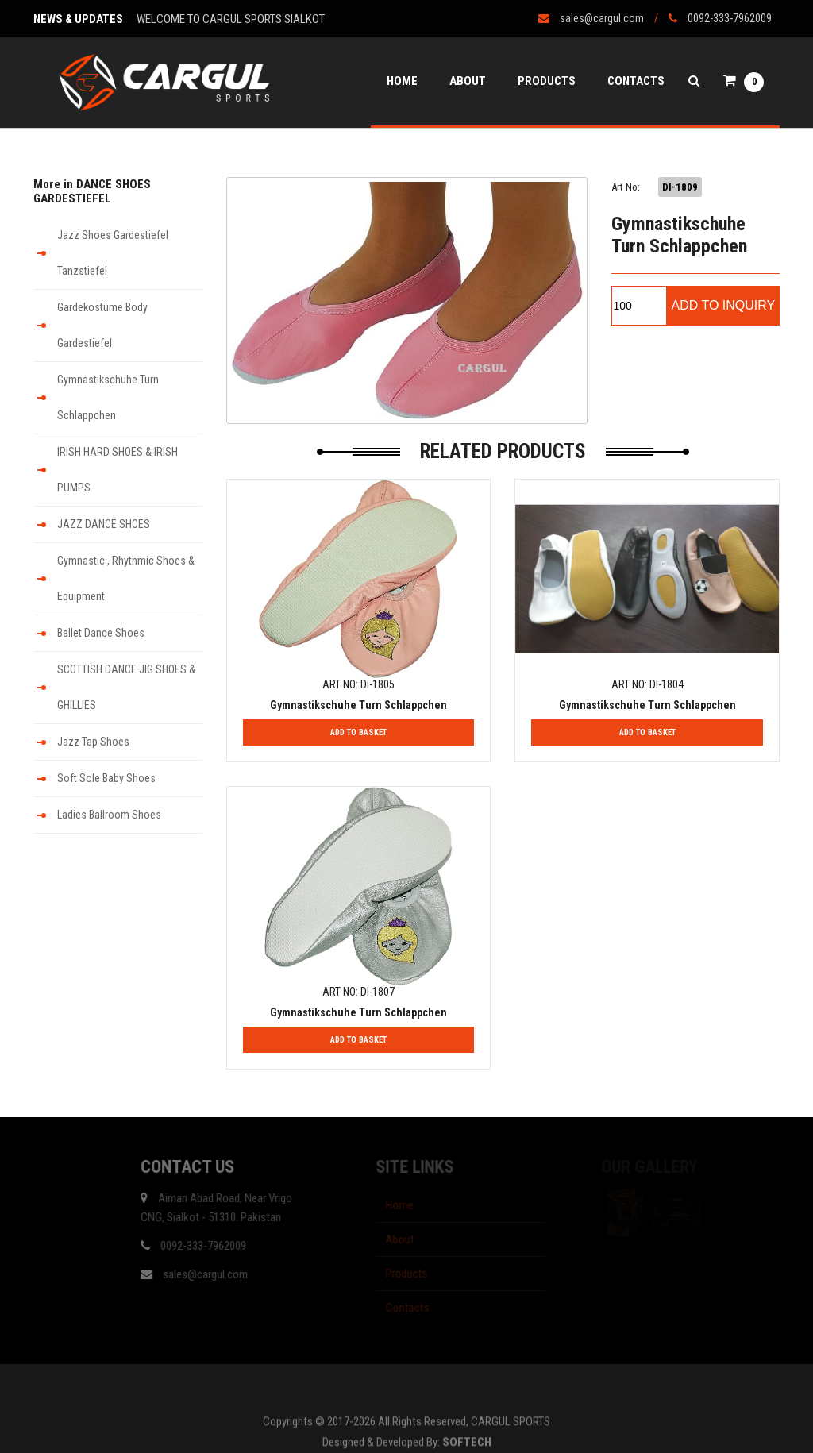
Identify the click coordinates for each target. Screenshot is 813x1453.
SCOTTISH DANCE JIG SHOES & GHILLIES (126, 687)
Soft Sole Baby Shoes (106, 778)
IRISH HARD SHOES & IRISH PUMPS (117, 469)
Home (402, 81)
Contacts (636, 81)
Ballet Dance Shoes (100, 632)
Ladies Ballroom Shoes (109, 814)
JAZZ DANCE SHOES (103, 524)
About (467, 81)
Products (547, 81)
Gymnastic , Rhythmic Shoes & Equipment (126, 578)
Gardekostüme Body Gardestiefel (102, 325)
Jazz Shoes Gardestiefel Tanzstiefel (112, 253)
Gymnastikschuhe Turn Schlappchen (108, 397)
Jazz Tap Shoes (93, 741)
